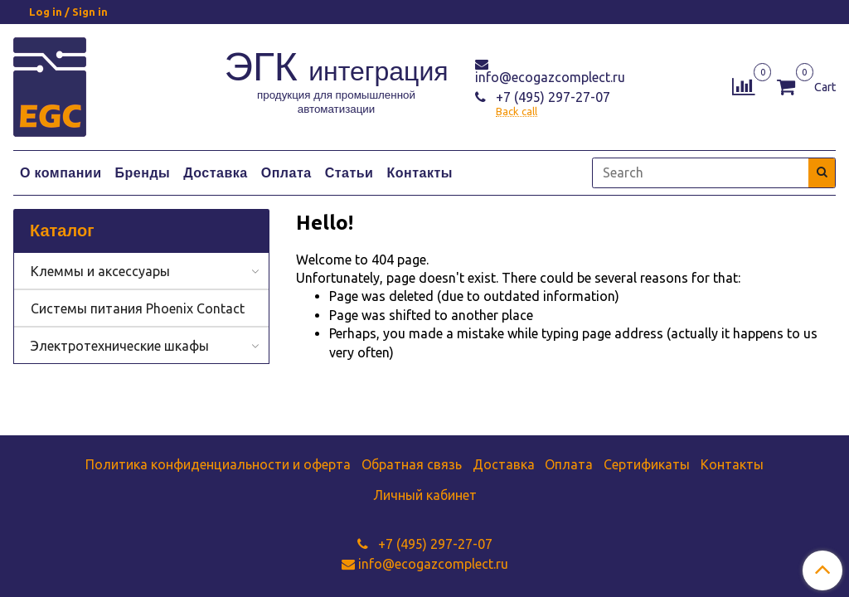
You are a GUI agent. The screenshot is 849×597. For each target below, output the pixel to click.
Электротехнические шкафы (120, 345)
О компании (61, 172)
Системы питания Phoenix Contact (138, 308)
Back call (516, 111)
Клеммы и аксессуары (100, 271)
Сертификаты (647, 464)
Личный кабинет (425, 495)
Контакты (419, 172)
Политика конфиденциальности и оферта (218, 464)
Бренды (143, 172)
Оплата (286, 172)
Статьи (349, 172)
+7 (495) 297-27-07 (551, 97)
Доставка (215, 172)
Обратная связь (411, 464)
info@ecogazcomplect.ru (550, 77)
